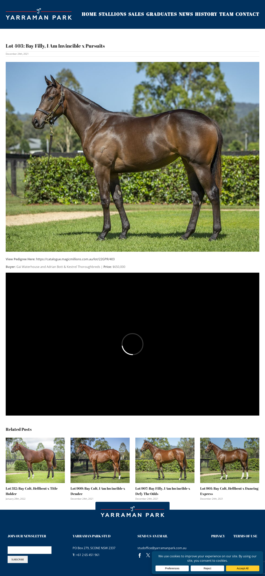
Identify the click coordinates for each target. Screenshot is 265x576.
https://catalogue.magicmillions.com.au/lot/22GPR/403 (75, 259)
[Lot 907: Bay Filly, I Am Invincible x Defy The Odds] (164, 460)
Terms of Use (245, 536)
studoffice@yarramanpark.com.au (161, 548)
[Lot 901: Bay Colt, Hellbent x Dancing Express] (229, 460)
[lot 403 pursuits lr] (132, 157)
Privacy (218, 536)
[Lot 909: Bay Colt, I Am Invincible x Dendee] (100, 460)
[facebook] (139, 555)
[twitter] (148, 555)
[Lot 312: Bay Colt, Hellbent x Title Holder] (35, 460)
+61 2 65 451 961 (88, 555)
